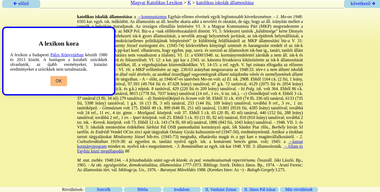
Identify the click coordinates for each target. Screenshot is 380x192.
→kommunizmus (152, 16)
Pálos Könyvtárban (66, 55)
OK (59, 81)
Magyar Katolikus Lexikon (156, 2)
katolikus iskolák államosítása (225, 2)
